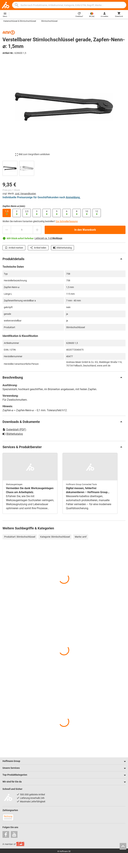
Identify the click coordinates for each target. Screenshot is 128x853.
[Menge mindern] (6, 230)
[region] (64, 168)
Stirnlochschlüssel (49, 21)
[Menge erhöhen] (37, 230)
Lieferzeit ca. (48, 238)
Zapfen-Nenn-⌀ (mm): (14, 206)
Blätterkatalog (62, 247)
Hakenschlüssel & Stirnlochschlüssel (19, 21)
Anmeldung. (73, 197)
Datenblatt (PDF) (14, 429)
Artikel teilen (38, 247)
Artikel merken (14, 247)
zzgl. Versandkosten (25, 193)
